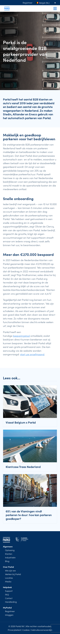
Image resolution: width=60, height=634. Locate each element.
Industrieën (10, 557)
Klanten (8, 553)
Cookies (26, 629)
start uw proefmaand (32, 354)
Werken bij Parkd (13, 574)
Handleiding (11, 601)
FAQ (7, 594)
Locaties (9, 577)
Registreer (27, 2)
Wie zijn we (10, 570)
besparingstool (21, 335)
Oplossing (10, 550)
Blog (7, 561)
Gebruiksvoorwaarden (41, 629)
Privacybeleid (14, 629)
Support (9, 590)
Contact (8, 598)
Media (8, 581)
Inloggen (9, 614)
